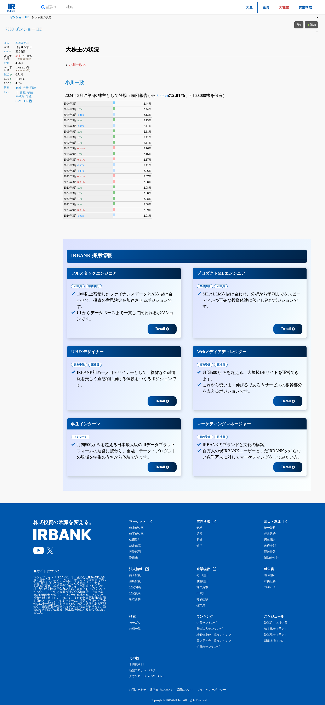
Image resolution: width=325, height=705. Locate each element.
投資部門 (135, 551)
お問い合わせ (137, 689)
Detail (162, 329)
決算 (23, 92)
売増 (199, 527)
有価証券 (270, 581)
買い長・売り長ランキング (213, 640)
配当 (6, 74)
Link (6, 92)
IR (17, 92)
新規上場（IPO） (275, 640)
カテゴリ (135, 622)
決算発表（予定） (275, 634)
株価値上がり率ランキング (213, 634)
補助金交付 (271, 557)
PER (6, 51)
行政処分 (270, 533)
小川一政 (74, 82)
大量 (249, 7)
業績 (30, 92)
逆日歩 (133, 557)
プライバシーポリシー (211, 689)
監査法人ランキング (209, 628)
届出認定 (270, 539)
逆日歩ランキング (208, 646)
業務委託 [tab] (93, 286)
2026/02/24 (22, 42)
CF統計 (201, 593)
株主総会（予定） (275, 628)
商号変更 (135, 575)
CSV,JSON (24, 101)
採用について (185, 689)
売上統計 (202, 575)
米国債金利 (136, 664)
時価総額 (202, 599)
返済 (199, 533)
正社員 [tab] (78, 286)
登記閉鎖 (135, 587)
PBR (6, 63)
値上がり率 (136, 527)
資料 (6, 87)
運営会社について (161, 689)
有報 (18, 87)
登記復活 (135, 593)
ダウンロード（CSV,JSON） (147, 676)
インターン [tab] (80, 436)
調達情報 (270, 551)
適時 (33, 87)
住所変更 (135, 581)
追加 (311, 24)
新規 (199, 539)
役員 (266, 7)
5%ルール (270, 587)
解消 (199, 545)
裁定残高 (135, 545)
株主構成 (305, 7)
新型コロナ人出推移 (142, 670)
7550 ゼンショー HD (23, 29)
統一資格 (270, 527)
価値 (29, 96)
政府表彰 (270, 545)
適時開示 (270, 575)
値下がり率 (136, 533)
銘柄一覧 (135, 628)
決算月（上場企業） (277, 622)
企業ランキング (206, 622)
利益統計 (202, 581)
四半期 (20, 96)
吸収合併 (135, 599)
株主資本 (202, 587)
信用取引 (135, 539)
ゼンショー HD (19, 17)
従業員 (200, 605)
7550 (6, 42)
